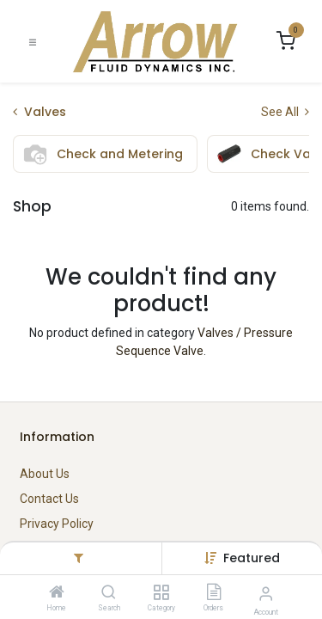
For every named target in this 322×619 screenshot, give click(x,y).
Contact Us (49, 499)
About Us (45, 474)
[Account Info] (266, 594)
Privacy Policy (57, 523)
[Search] (108, 593)
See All (285, 112)
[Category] (161, 593)
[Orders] (214, 593)
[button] (251, 557)
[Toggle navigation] (33, 42)
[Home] (56, 593)
